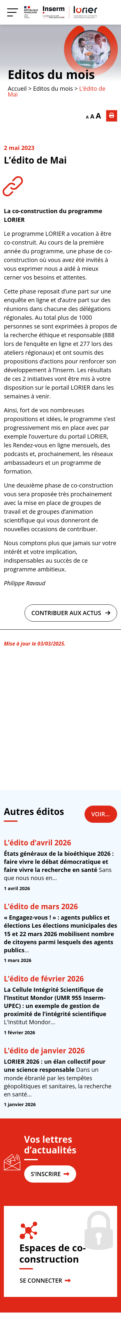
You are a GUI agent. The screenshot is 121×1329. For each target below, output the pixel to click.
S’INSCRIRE (50, 1174)
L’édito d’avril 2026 (37, 843)
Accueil (17, 88)
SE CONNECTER (45, 1280)
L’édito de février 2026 (44, 979)
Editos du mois (51, 74)
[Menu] (12, 12)
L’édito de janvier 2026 (44, 1051)
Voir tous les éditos (104, 814)
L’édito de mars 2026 (41, 906)
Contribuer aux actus (70, 613)
